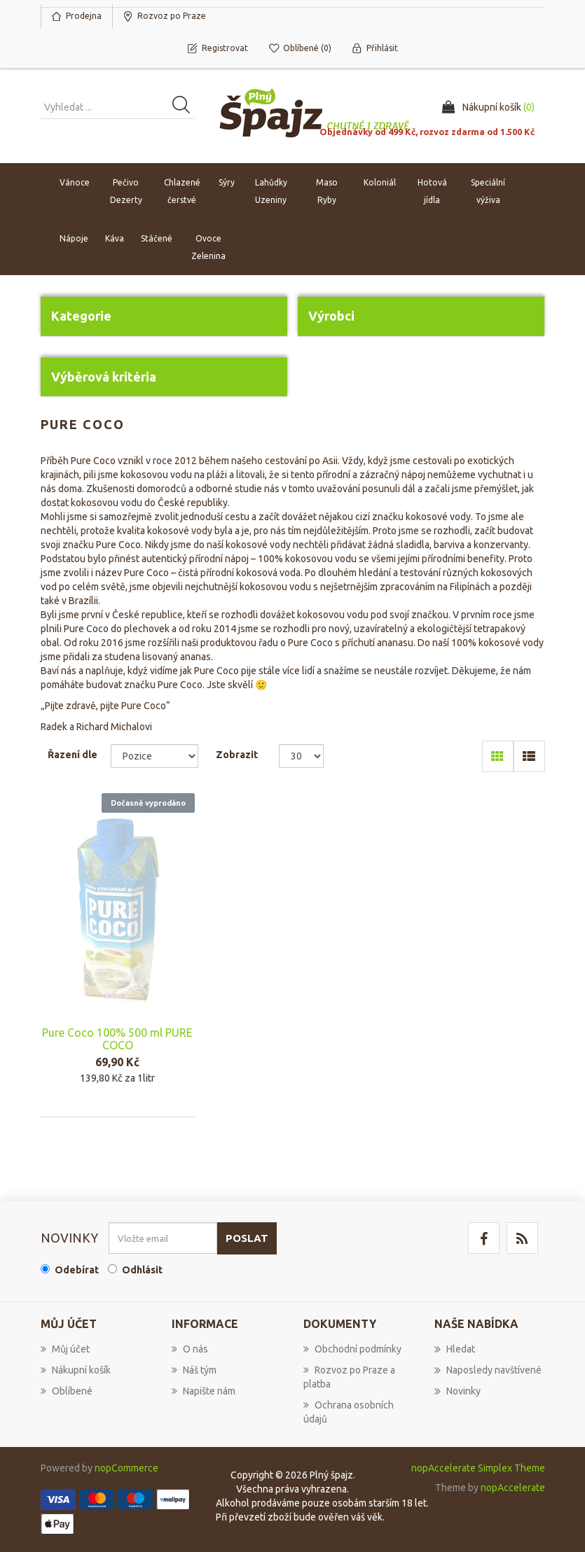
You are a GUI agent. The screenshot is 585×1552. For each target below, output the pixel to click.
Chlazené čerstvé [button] (182, 191)
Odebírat (77, 1269)
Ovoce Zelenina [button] (208, 247)
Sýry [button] (227, 182)
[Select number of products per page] (301, 756)
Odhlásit (142, 1269)
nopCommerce (126, 1468)
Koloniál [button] (380, 182)
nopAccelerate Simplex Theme (478, 1468)
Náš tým (194, 1370)
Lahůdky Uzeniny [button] (271, 191)
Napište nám (203, 1391)
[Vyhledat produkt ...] (118, 107)
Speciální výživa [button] (488, 191)
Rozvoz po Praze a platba (349, 1377)
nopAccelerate (513, 1487)
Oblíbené (66, 1391)
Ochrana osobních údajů (348, 1412)
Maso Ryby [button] (327, 191)
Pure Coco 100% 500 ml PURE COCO (117, 1038)
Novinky (457, 1391)
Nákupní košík (76, 1370)
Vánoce (75, 182)
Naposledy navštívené (488, 1370)
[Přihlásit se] (163, 1238)
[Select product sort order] (154, 756)
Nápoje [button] (74, 238)
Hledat (454, 1349)
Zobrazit (237, 754)
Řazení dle (72, 754)
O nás (190, 1349)
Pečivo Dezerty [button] (126, 191)
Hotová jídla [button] (432, 191)
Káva (114, 238)
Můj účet (65, 1349)
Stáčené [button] (156, 238)
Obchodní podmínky (352, 1349)
